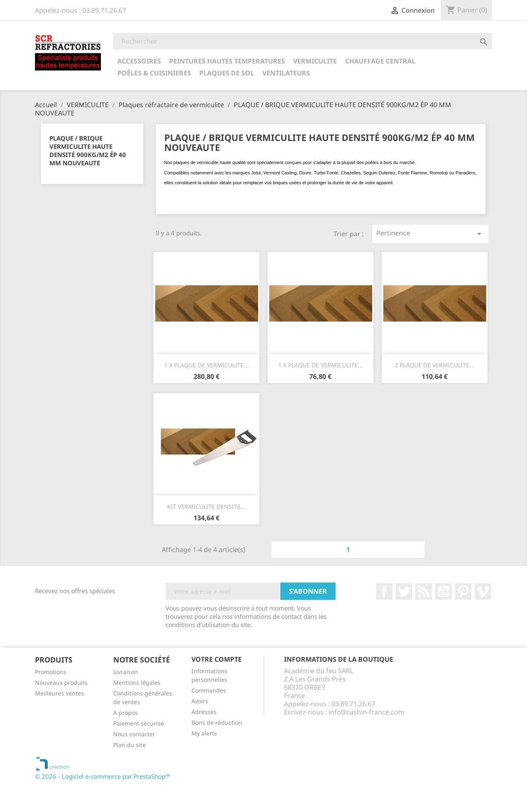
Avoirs (199, 701)
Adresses (204, 712)
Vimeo (483, 591)
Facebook (384, 591)
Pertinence (430, 233)
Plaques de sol (226, 73)
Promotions (50, 672)
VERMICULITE (315, 61)
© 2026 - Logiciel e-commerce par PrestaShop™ (102, 776)
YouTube (443, 591)
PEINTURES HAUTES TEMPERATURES (227, 61)
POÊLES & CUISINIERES (154, 73)
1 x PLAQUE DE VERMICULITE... (206, 365)
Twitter (404, 591)
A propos (125, 713)
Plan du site (129, 745)
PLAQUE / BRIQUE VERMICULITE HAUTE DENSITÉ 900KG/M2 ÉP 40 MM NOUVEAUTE (87, 150)
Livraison (125, 672)
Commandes (208, 690)
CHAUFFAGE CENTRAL (380, 61)
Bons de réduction (216, 722)
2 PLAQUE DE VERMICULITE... (434, 365)
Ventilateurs (286, 73)
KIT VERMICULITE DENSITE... (206, 506)
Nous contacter (134, 734)
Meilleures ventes (59, 693)
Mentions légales (137, 682)
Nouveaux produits (61, 682)
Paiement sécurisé (138, 723)
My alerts (204, 733)
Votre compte (216, 659)
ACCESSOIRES (139, 61)
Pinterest (463, 591)
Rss (423, 591)
